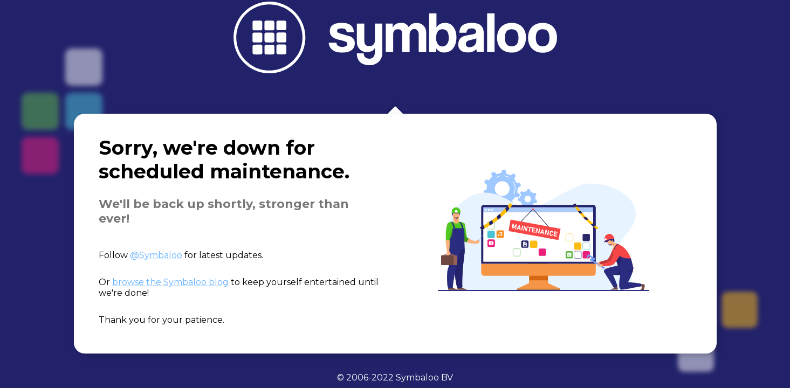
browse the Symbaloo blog (170, 282)
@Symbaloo (156, 255)
